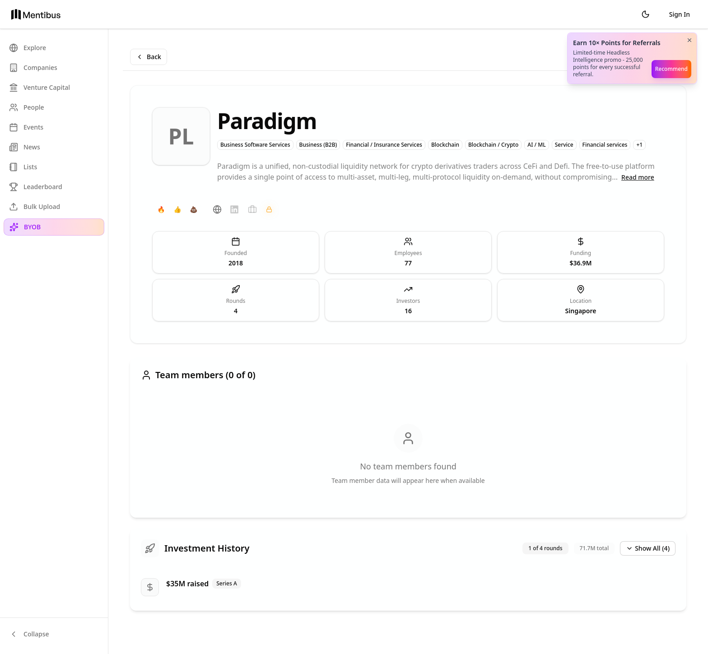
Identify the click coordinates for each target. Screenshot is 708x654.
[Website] (217, 209)
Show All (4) (648, 548)
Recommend (671, 69)
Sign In (679, 14)
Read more (637, 177)
